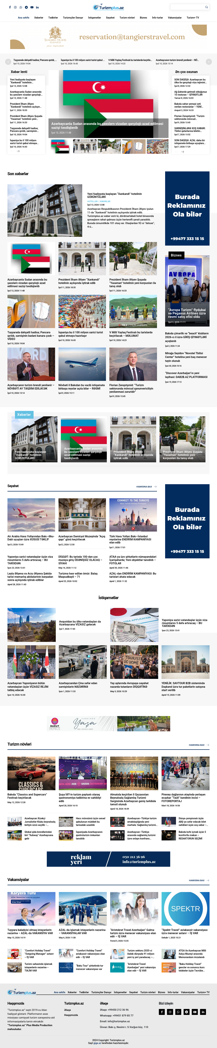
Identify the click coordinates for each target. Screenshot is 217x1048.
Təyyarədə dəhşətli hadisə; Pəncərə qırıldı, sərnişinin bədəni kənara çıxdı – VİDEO (55, 60)
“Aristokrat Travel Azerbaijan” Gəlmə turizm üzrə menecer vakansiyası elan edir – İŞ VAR (133, 933)
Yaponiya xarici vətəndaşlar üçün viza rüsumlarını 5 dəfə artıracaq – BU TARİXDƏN (30, 560)
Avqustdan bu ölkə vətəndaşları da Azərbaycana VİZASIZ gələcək (80, 623)
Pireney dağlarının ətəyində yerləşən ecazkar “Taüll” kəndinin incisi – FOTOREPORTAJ (183, 798)
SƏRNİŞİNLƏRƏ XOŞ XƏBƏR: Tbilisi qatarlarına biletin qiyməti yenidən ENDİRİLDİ (189, 131)
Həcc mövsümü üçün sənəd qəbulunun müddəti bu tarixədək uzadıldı (90, 821)
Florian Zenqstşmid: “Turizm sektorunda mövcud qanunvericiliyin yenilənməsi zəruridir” (189, 120)
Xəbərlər (38, 17)
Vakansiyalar (175, 17)
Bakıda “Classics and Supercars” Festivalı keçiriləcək (27, 796)
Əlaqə (67, 1010)
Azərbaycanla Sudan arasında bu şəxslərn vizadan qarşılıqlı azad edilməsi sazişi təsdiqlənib (25, 96)
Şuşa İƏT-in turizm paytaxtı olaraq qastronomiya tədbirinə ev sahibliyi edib (80, 798)
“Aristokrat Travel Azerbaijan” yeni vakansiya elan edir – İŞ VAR (141, 967)
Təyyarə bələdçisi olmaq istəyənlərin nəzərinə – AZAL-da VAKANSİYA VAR (30, 931)
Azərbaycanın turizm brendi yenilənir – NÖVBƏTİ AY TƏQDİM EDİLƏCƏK (30, 387)
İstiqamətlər (94, 17)
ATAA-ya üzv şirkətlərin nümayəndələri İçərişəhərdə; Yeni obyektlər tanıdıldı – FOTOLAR (132, 560)
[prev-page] (12, 151)
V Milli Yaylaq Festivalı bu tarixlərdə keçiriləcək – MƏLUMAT (139, 60)
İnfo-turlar (157, 17)
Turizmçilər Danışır (73, 17)
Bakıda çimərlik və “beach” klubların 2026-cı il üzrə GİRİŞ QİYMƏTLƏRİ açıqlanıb (187, 337)
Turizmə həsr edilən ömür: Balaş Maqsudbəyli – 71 (78, 575)
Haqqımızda (71, 1015)
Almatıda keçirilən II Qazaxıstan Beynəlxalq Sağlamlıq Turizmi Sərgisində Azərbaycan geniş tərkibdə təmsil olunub (133, 799)
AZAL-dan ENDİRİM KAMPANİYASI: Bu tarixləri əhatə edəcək (132, 575)
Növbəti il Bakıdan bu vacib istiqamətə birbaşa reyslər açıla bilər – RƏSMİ (81, 387)
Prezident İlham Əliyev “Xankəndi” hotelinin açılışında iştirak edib (26, 107)
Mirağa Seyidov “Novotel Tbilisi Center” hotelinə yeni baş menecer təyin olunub (186, 357)
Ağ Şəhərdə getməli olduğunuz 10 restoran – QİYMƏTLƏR (190, 93)
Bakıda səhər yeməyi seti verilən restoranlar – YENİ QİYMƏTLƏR (188, 107)
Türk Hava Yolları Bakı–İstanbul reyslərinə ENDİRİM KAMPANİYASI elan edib (130, 539)
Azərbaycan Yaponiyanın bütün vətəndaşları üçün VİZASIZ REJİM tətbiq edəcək (27, 687)
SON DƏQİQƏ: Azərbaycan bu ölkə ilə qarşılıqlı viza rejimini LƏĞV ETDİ (190, 82)
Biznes (143, 17)
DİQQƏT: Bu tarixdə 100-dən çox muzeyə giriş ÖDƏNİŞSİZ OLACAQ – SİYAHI (80, 560)
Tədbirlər (53, 17)
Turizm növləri (127, 17)
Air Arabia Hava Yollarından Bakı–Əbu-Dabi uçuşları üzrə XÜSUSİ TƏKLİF (30, 538)
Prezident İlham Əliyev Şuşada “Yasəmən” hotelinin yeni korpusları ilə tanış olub (26, 119)
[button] (209, 62)
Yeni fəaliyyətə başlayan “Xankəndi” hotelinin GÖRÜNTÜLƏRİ (23, 82)
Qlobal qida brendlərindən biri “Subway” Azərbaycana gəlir (39, 835)
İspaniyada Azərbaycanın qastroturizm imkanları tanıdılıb (89, 835)
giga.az (97, 1043)
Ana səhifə (23, 17)
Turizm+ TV (193, 17)
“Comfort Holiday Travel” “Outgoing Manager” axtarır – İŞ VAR (39, 954)
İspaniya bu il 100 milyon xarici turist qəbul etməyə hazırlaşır (92, 60)
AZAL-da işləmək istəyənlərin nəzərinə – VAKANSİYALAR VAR (82, 931)
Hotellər (92, 201)
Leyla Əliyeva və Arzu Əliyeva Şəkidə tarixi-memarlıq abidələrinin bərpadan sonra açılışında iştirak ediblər (30, 577)
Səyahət (110, 17)
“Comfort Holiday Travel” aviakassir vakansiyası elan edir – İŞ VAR (90, 954)
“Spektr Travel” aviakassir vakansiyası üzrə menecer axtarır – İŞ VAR (185, 931)
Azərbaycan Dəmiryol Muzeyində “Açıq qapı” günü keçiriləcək (81, 538)
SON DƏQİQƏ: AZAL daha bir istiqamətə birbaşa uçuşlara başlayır (189, 143)
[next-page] (18, 151)
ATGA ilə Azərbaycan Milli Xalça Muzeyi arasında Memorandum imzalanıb (192, 954)
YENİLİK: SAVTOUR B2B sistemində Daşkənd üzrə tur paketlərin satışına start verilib (183, 687)
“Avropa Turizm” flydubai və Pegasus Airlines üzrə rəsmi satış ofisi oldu (187, 313)
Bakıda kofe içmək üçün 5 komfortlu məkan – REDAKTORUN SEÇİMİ (192, 835)
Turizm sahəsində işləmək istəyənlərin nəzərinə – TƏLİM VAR (38, 967)
